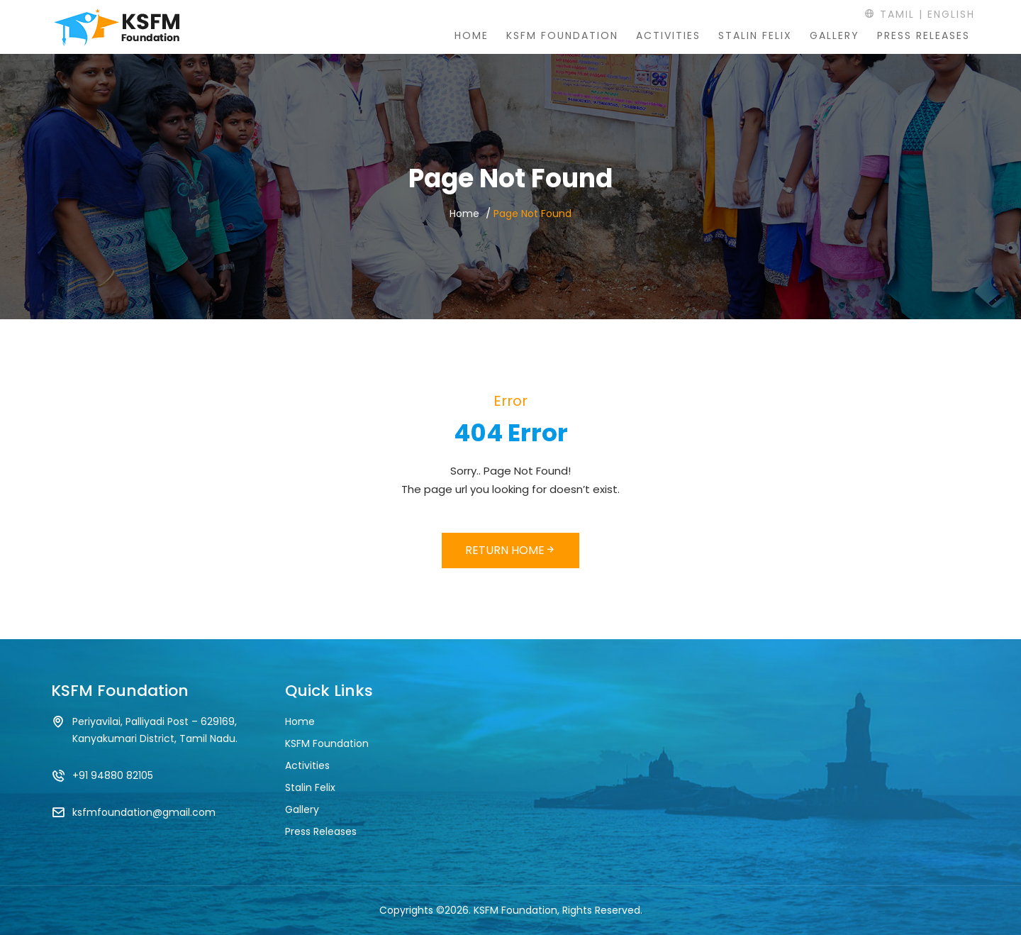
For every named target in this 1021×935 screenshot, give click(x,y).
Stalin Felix (755, 35)
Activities (668, 35)
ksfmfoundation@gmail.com (144, 812)
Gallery (834, 35)
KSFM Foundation (562, 35)
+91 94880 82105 (112, 775)
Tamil (889, 14)
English (951, 14)
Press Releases (923, 35)
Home (471, 35)
